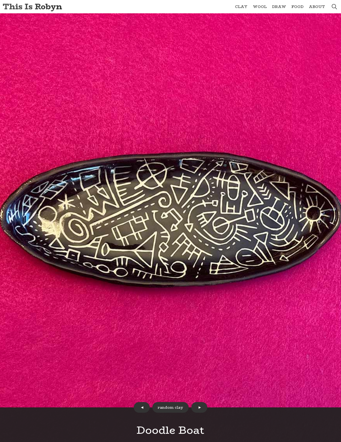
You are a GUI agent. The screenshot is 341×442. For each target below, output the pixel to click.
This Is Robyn (32, 6)
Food (297, 7)
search (334, 6)
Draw (279, 7)
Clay (241, 7)
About (317, 7)
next (199, 407)
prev (142, 407)
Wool (260, 7)
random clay (170, 407)
